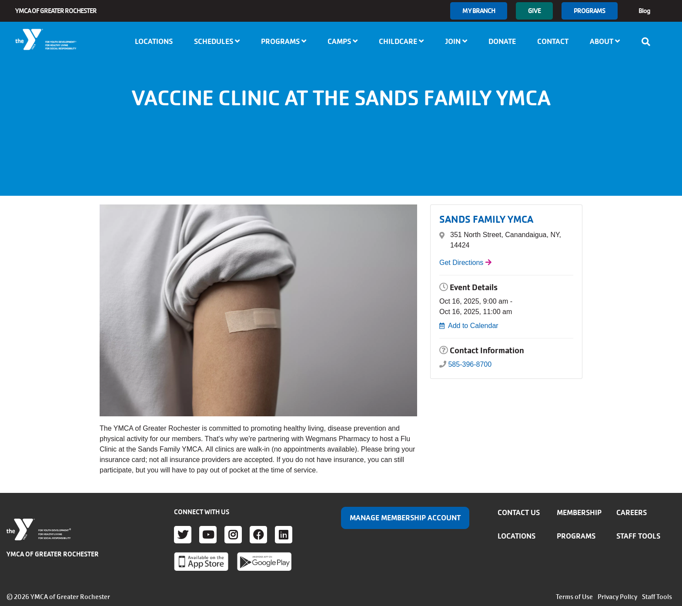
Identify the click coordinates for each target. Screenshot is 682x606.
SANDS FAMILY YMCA (486, 219)
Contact (552, 41)
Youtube (208, 535)
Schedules (217, 41)
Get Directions (461, 262)
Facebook (258, 535)
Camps (343, 41)
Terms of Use (574, 597)
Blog (644, 11)
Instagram (233, 535)
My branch (478, 11)
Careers (631, 512)
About (605, 41)
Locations (154, 41)
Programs (589, 11)
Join (456, 41)
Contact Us (519, 512)
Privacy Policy (617, 597)
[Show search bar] (648, 42)
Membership (579, 512)
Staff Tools (638, 536)
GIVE (534, 11)
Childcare (401, 41)
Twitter (183, 535)
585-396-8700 (469, 364)
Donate (502, 41)
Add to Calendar (473, 325)
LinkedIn (283, 535)
